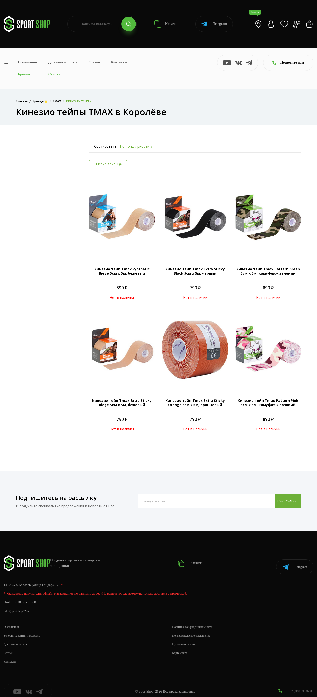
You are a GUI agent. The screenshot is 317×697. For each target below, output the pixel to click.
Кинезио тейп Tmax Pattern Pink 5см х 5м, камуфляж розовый (268, 402)
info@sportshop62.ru (18, 605)
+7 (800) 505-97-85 (299, 684)
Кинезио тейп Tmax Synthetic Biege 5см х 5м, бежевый (122, 271)
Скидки (54, 74)
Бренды (24, 74)
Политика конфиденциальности (195, 620)
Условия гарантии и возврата (25, 629)
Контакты (119, 62)
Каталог (166, 24)
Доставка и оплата (63, 62)
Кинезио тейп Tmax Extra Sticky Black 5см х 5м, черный (195, 271)
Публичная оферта (185, 638)
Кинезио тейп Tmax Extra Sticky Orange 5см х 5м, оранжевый (195, 402)
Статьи (94, 62)
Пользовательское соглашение (194, 629)
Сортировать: (105, 146)
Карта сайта (181, 646)
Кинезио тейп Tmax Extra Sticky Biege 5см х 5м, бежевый (122, 402)
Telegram (214, 24)
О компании (27, 62)
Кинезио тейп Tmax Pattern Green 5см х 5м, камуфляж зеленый (268, 271)
